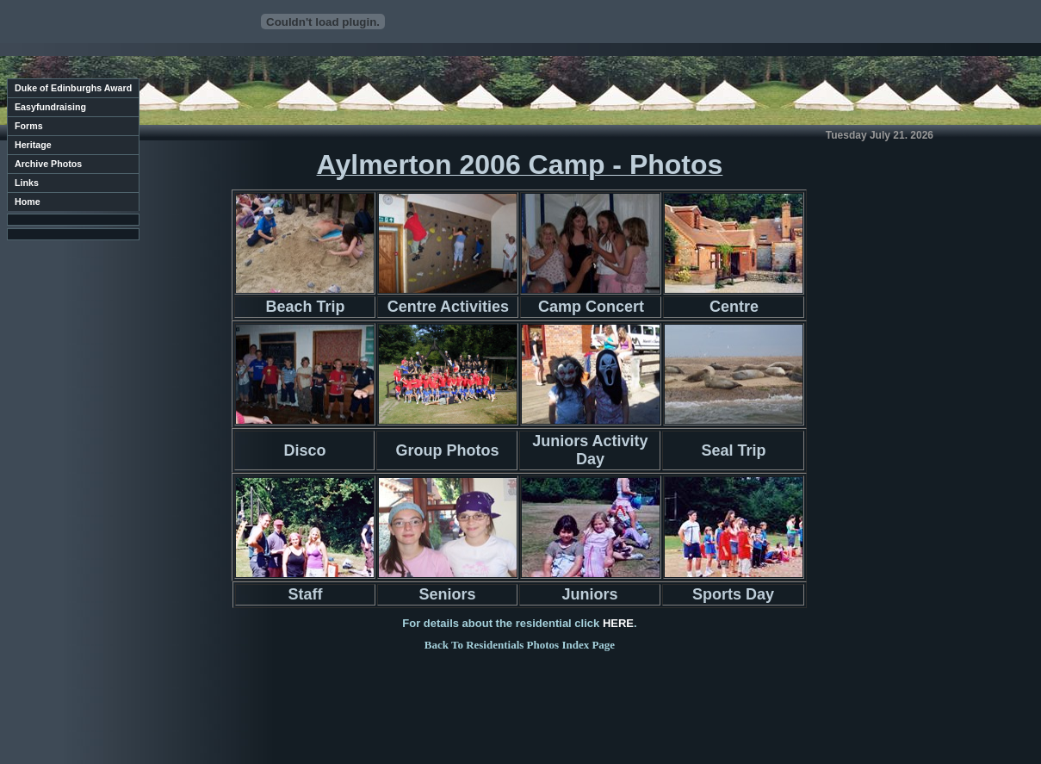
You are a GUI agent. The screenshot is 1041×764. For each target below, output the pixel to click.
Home (27, 201)
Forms (29, 126)
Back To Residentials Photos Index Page (519, 644)
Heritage (33, 145)
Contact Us (140, 732)
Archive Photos (48, 163)
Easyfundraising (50, 107)
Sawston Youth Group (117, 723)
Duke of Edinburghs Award (73, 88)
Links (27, 182)
